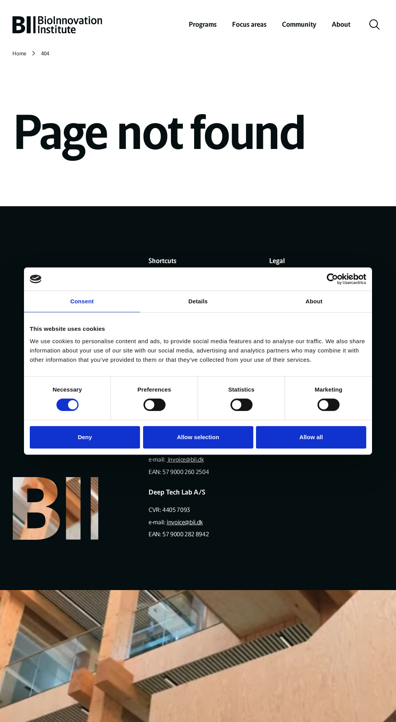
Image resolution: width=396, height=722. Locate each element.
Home (19, 53)
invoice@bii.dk (185, 459)
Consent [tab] (82, 301)
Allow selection (198, 437)
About (341, 24)
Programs (203, 24)
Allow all (311, 437)
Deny (85, 437)
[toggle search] (375, 24)
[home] (57, 25)
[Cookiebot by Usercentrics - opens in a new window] (332, 279)
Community (299, 24)
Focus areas (249, 24)
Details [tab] (198, 301)
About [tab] (314, 301)
